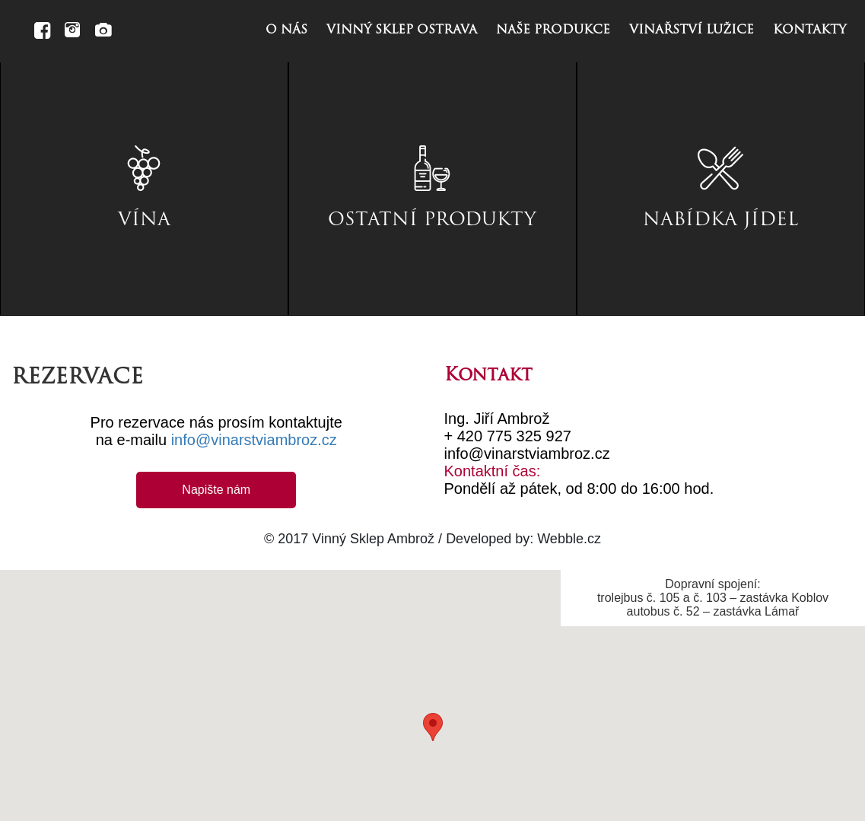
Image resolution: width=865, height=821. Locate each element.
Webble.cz (569, 538)
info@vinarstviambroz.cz (254, 439)
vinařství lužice (691, 30)
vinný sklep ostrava (401, 30)
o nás (286, 30)
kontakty (809, 30)
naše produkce (553, 30)
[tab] (144, 189)
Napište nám (216, 489)
